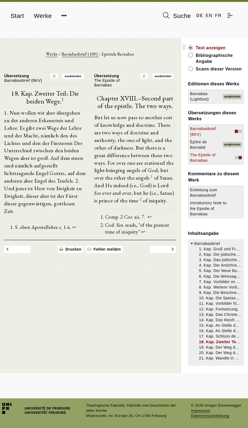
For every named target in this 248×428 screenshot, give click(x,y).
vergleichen (232, 108)
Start (17, 15)
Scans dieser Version (216, 72)
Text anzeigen (216, 48)
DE (199, 15)
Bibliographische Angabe (220, 58)
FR (218, 15)
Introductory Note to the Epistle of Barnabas (212, 220)
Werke (43, 15)
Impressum (200, 410)
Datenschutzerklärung (210, 416)
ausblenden (76, 76)
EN (209, 15)
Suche (177, 15)
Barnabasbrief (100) (82, 54)
